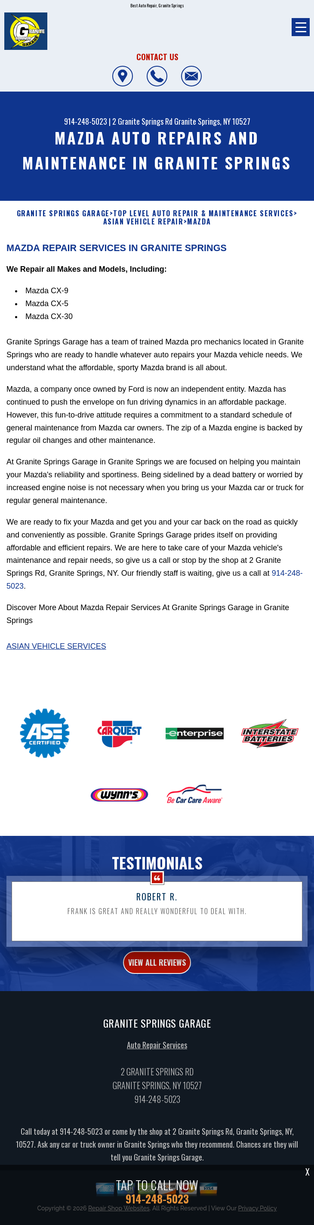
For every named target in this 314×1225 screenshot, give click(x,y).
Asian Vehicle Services (56, 661)
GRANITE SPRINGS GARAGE (63, 213)
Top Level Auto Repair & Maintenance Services (203, 213)
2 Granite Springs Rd (142, 121)
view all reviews (157, 977)
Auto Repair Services (157, 1059)
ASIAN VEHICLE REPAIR (143, 222)
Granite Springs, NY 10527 (212, 121)
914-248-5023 (85, 121)
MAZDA (199, 222)
